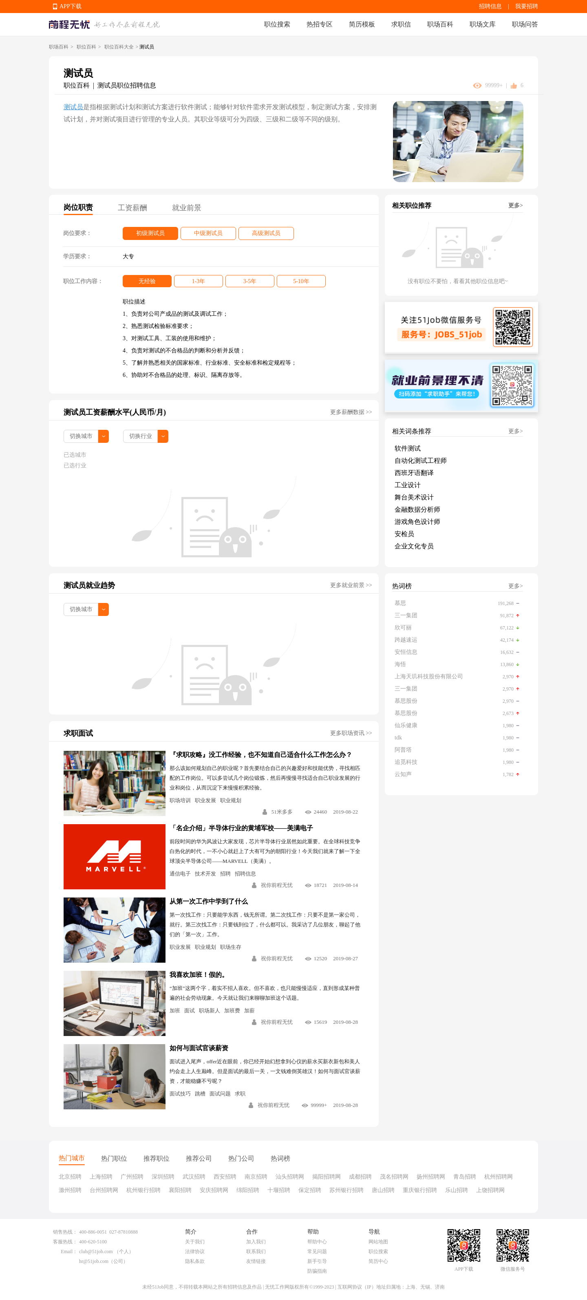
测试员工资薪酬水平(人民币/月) (115, 412)
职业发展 (205, 800)
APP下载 (71, 6)
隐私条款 (195, 1261)
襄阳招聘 (180, 1190)
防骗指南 (317, 1271)
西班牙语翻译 (414, 472)
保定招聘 (309, 1190)
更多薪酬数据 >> (351, 412)
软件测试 (408, 448)
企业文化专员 (414, 546)
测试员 (73, 106)
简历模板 (362, 24)
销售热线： (65, 1232)
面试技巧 (180, 1094)
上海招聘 (101, 1177)
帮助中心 (317, 1242)
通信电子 (180, 874)
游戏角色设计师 (417, 521)
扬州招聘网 (431, 1177)
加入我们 (256, 1242)
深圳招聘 (163, 1177)
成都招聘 (360, 1177)
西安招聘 (225, 1177)
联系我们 (256, 1251)
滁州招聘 (70, 1190)
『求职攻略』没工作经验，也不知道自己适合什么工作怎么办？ (261, 754)
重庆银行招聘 (420, 1190)
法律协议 (195, 1251)
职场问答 (525, 24)
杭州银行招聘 (143, 1190)
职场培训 (180, 800)
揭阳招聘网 (326, 1177)
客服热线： (65, 1242)
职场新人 (209, 1010)
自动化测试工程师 (421, 460)
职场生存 (230, 947)
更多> (515, 205)
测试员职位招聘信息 (126, 85)
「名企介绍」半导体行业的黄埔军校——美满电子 (241, 828)
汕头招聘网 (290, 1177)
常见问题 (317, 1251)
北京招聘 (70, 1177)
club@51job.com (96, 1251)
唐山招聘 (383, 1190)
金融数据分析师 (417, 509)
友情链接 (256, 1261)
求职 (240, 1094)
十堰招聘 (278, 1190)
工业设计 (408, 485)
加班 (175, 1010)
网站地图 (378, 1242)
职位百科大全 (119, 47)
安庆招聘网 (214, 1190)
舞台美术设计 (414, 497)
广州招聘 (132, 1177)
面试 (189, 1010)
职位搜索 (277, 24)
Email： (69, 1251)
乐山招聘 (456, 1190)
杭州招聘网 (498, 1177)
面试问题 (220, 1094)
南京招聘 (256, 1177)
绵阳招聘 (247, 1190)
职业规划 (230, 800)
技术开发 (205, 874)
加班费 (232, 1010)
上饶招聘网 (490, 1190)
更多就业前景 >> (351, 585)
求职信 (401, 24)
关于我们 (195, 1242)
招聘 (225, 874)
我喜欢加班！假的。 (199, 974)
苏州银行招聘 (346, 1190)
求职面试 (78, 733)
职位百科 (86, 47)
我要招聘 (526, 6)
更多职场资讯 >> (351, 733)
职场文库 (483, 24)
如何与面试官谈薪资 (199, 1048)
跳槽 (200, 1094)
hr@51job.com (93, 1261)
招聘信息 (490, 6)
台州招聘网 (104, 1190)
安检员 (404, 533)
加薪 (249, 1010)
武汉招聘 (194, 1177)
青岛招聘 (464, 1177)
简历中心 (378, 1261)
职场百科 (440, 24)
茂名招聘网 (394, 1177)
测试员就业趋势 (89, 585)
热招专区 (320, 24)
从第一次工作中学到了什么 (209, 901)
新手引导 (317, 1261)
